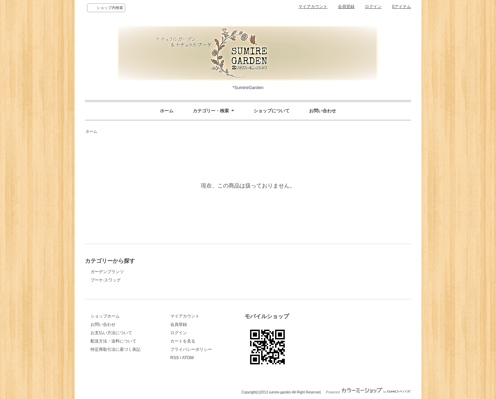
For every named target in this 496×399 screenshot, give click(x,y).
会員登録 (346, 6)
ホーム (166, 110)
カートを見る (182, 341)
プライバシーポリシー (191, 349)
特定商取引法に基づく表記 (115, 349)
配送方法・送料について (113, 341)
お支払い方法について (111, 332)
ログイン (373, 6)
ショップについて (272, 110)
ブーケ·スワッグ (106, 280)
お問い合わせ (322, 110)
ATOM (188, 357)
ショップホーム (105, 316)
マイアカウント (312, 6)
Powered (368, 392)
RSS (174, 357)
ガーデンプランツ (107, 271)
